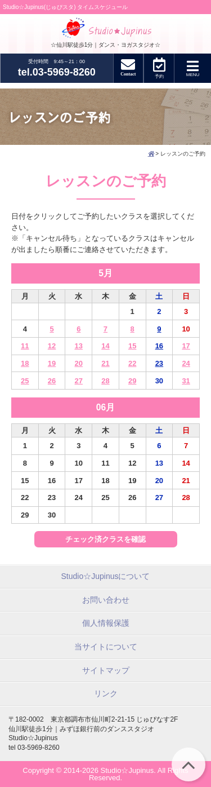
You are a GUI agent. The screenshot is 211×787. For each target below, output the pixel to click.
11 (25, 346)
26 (52, 381)
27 (79, 381)
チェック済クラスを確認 (105, 539)
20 (79, 363)
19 (52, 363)
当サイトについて (105, 646)
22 (132, 363)
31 (186, 381)
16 (159, 346)
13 (79, 346)
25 (25, 381)
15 (132, 346)
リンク (106, 693)
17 (186, 346)
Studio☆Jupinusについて (105, 576)
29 (132, 381)
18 (25, 363)
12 (52, 346)
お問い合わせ (105, 599)
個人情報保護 (105, 622)
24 (186, 363)
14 (105, 346)
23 (159, 363)
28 (105, 381)
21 (105, 363)
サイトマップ (105, 670)
